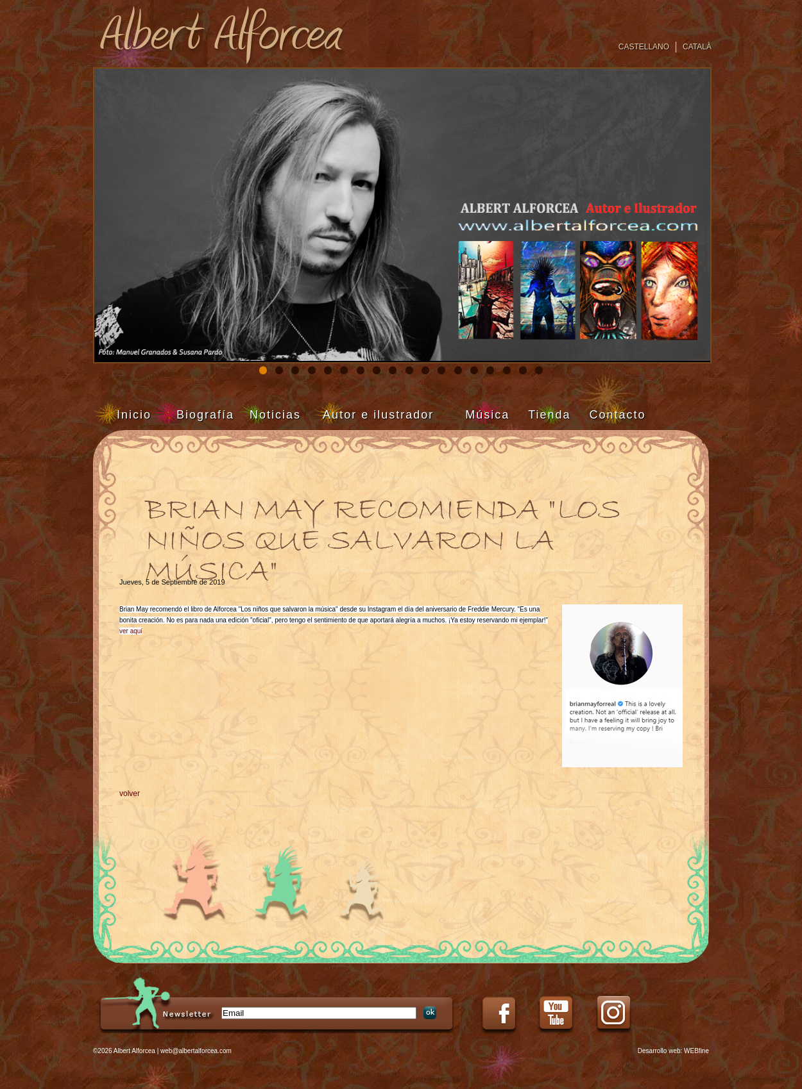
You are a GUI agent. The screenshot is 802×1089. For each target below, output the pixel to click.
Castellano (644, 46)
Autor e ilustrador (378, 414)
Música (487, 414)
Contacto (618, 414)
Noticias (275, 414)
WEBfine (696, 1050)
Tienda (549, 414)
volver (129, 793)
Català (697, 46)
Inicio (134, 414)
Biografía (205, 414)
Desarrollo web (659, 1050)
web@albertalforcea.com (196, 1050)
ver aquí (130, 631)
